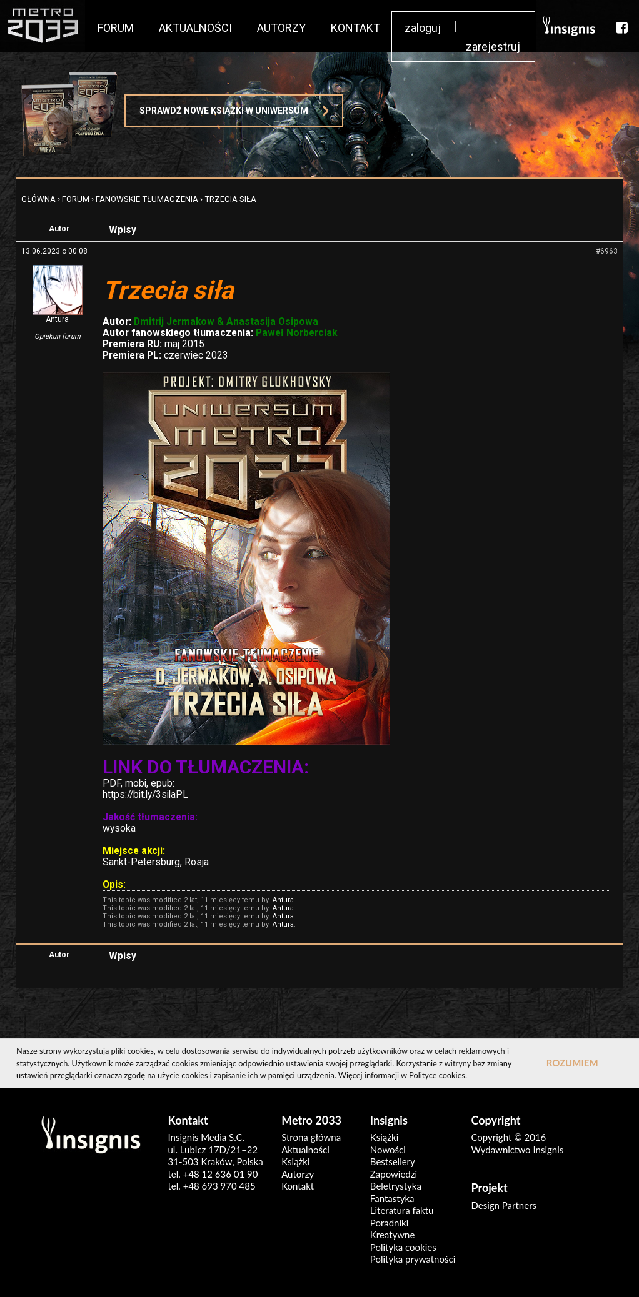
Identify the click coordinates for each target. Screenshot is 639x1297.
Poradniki (389, 1222)
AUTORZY (281, 27)
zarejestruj (493, 46)
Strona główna (311, 1137)
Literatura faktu (402, 1210)
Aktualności (305, 1149)
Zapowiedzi (393, 1174)
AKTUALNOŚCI (195, 27)
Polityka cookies (403, 1247)
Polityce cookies (437, 1075)
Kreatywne (392, 1234)
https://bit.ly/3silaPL (145, 794)
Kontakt (297, 1185)
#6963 (607, 251)
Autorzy (297, 1174)
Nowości (388, 1149)
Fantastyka (392, 1198)
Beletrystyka (395, 1185)
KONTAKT (355, 27)
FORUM (116, 27)
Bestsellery (392, 1161)
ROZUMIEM (572, 1062)
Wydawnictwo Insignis (517, 1149)
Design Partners (503, 1205)
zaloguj (423, 27)
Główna (38, 199)
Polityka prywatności (412, 1259)
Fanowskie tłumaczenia (147, 199)
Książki (295, 1161)
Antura (57, 319)
